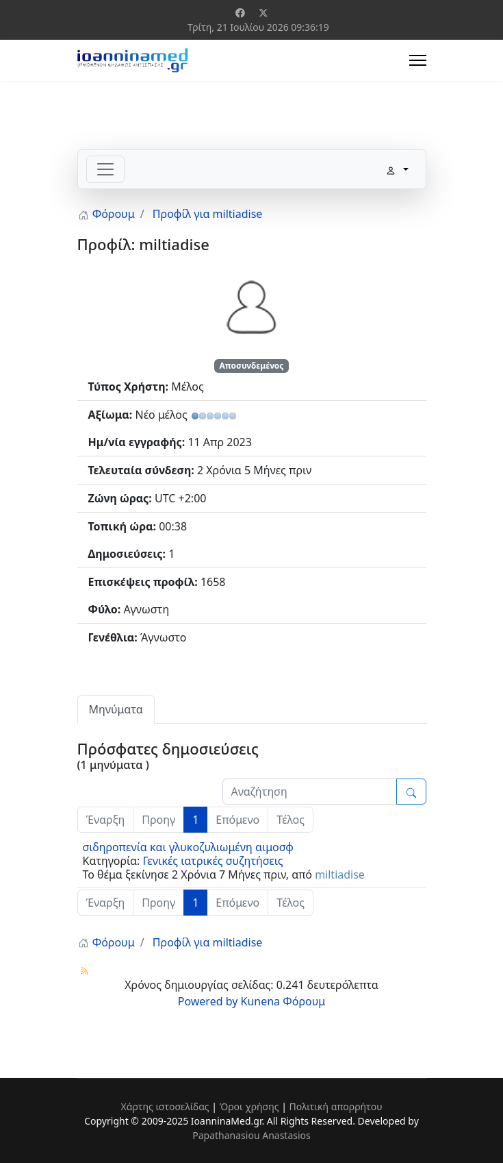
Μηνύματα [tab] (116, 709)
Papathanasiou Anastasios (251, 1135)
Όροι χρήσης (249, 1106)
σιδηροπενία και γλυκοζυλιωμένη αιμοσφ (188, 847)
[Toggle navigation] (105, 169)
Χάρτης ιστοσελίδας (164, 1106)
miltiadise (340, 874)
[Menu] (417, 60)
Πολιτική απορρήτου (336, 1106)
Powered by (208, 1001)
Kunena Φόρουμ (283, 1001)
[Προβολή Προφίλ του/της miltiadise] (252, 305)
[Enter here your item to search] (309, 792)
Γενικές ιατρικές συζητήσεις (212, 860)
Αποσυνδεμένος (251, 365)
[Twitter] (263, 12)
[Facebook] (240, 12)
